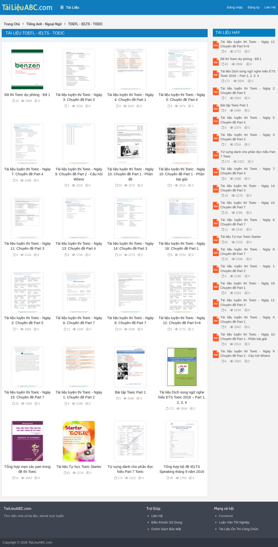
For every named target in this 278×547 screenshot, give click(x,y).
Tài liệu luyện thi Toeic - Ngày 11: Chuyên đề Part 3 (248, 302)
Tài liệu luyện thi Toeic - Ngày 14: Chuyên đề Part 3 (248, 188)
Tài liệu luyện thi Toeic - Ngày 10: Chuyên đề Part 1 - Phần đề (130, 174)
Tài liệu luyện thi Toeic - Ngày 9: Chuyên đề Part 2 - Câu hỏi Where (79, 174)
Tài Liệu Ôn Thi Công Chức (238, 529)
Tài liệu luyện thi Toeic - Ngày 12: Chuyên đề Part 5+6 (248, 44)
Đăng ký (254, 7)
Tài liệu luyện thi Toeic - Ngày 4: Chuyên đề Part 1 (248, 319)
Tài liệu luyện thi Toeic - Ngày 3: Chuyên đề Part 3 (248, 137)
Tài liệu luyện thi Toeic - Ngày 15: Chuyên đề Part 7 (248, 205)
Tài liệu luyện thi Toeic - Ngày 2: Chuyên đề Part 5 (248, 91)
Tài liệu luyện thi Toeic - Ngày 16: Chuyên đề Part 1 (248, 285)
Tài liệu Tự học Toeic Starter (78, 467)
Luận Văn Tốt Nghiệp (234, 522)
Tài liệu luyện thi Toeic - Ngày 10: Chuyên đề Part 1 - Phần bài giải (182, 174)
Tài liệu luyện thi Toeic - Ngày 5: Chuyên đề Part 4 (248, 120)
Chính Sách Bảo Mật (166, 529)
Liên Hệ (270, 7)
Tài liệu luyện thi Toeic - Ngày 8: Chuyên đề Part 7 (248, 251)
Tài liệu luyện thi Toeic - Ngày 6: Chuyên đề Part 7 (248, 222)
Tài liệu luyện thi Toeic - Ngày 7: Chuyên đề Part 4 (248, 171)
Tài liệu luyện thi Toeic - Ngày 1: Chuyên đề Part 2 (248, 268)
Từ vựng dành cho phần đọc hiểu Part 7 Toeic (248, 154)
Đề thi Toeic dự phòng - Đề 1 (27, 95)
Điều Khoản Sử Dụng (166, 522)
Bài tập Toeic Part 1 (130, 392)
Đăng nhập (235, 7)
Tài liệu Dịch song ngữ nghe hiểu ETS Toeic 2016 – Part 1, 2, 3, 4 (181, 397)
